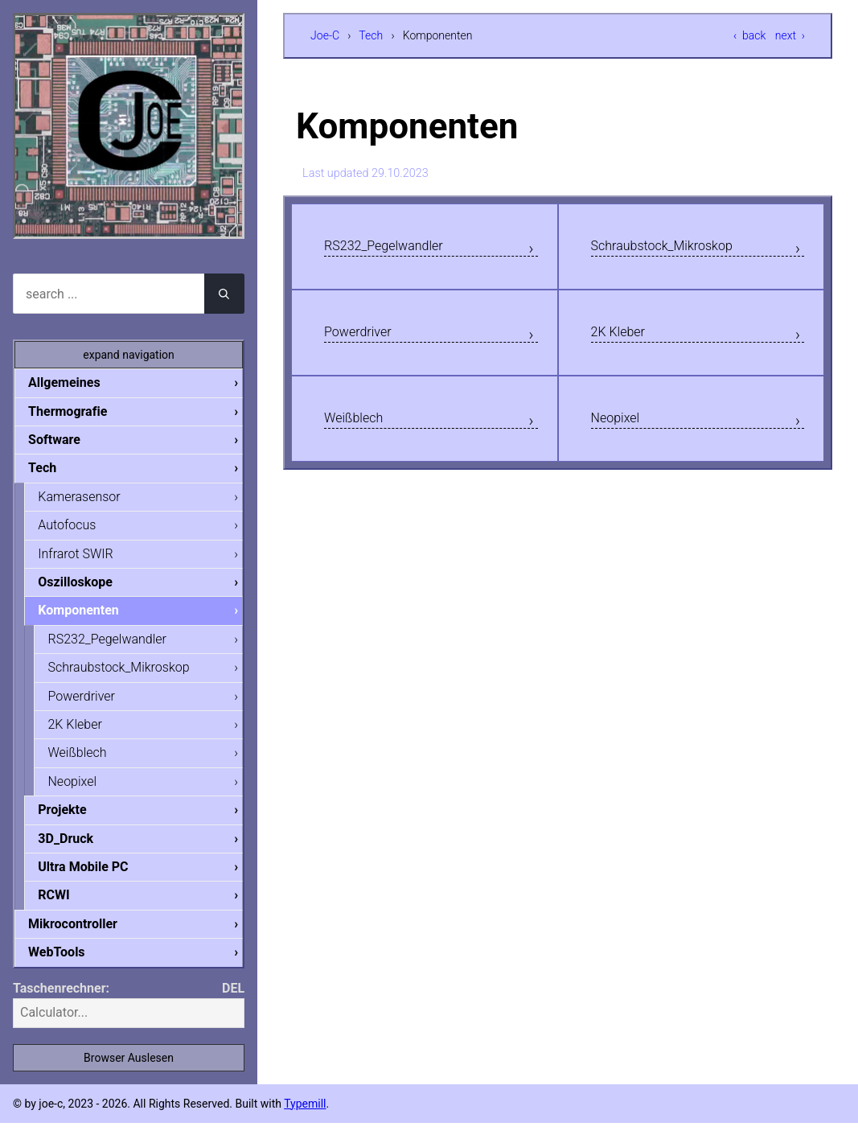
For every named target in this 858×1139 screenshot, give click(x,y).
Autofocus (80, 529)
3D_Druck (78, 850)
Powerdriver (366, 339)
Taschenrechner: (61, 1004)
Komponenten (91, 616)
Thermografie (80, 412)
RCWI (66, 909)
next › (790, 35)
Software (67, 441)
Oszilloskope (88, 587)
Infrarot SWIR (88, 557)
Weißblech (360, 430)
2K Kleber (625, 339)
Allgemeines (77, 382)
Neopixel (621, 430)
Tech (371, 35)
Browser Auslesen (129, 1073)
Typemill (305, 1119)
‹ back (749, 35)
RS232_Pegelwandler (398, 248)
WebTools (69, 968)
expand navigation (128, 354)
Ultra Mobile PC (96, 880)
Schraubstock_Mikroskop (679, 248)
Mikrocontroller (85, 939)
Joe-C (324, 35)
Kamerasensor (92, 500)
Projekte (75, 821)
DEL (233, 1004)
